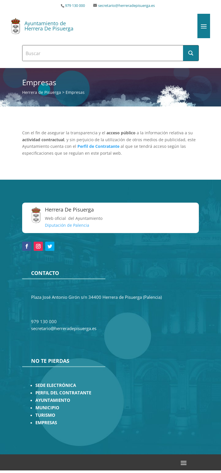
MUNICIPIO (47, 408)
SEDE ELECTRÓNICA (55, 385)
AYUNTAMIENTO (52, 400)
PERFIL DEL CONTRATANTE (63, 393)
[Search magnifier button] (191, 53)
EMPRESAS (46, 423)
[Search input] (103, 53)
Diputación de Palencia (67, 225)
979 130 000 (75, 5)
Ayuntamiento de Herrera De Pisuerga (48, 26)
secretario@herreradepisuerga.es (126, 5)
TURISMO (45, 415)
